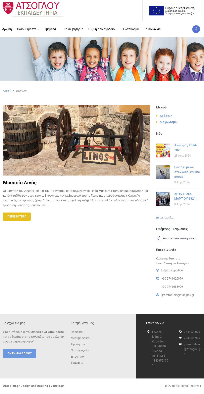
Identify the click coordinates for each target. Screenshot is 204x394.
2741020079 (192, 332)
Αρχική (7, 29)
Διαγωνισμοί (169, 122)
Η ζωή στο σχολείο (101, 29)
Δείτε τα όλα (164, 217)
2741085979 (192, 338)
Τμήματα (50, 29)
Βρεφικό (77, 332)
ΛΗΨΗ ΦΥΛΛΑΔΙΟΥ (20, 353)
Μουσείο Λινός (20, 182)
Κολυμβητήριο (73, 29)
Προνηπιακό (79, 344)
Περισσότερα (16, 216)
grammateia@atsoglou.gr (192, 349)
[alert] (178, 238)
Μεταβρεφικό (80, 338)
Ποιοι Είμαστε (26, 29)
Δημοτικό (77, 356)
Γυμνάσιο (77, 363)
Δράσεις (166, 116)
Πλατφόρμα (131, 29)
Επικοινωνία (152, 29)
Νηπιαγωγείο (80, 350)
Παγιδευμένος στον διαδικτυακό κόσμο (187, 171)
